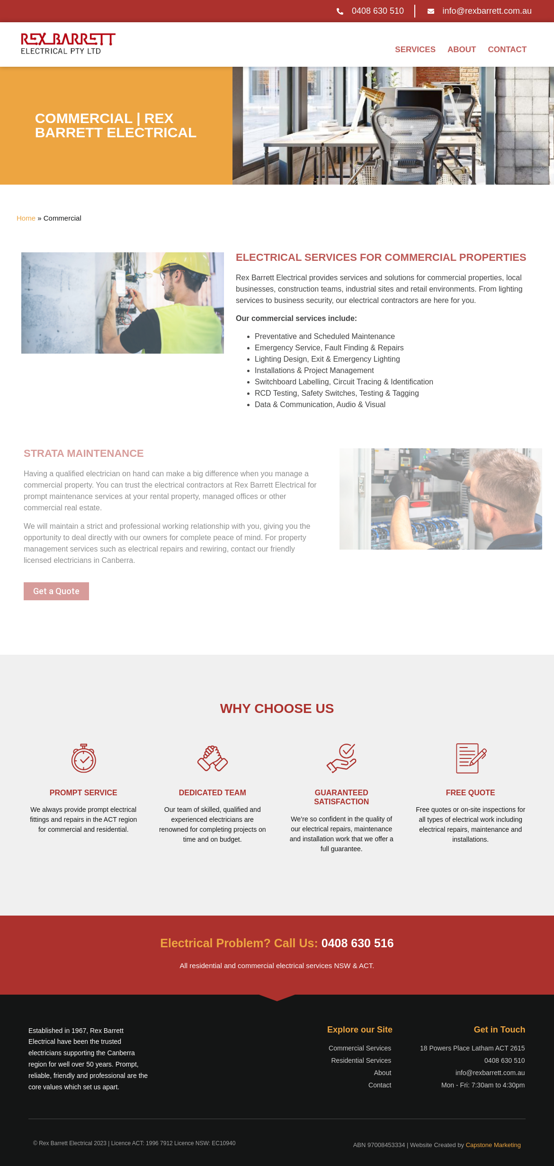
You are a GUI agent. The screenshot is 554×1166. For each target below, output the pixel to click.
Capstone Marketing (493, 1144)
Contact (507, 47)
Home (26, 218)
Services (415, 47)
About (461, 47)
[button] (56, 591)
